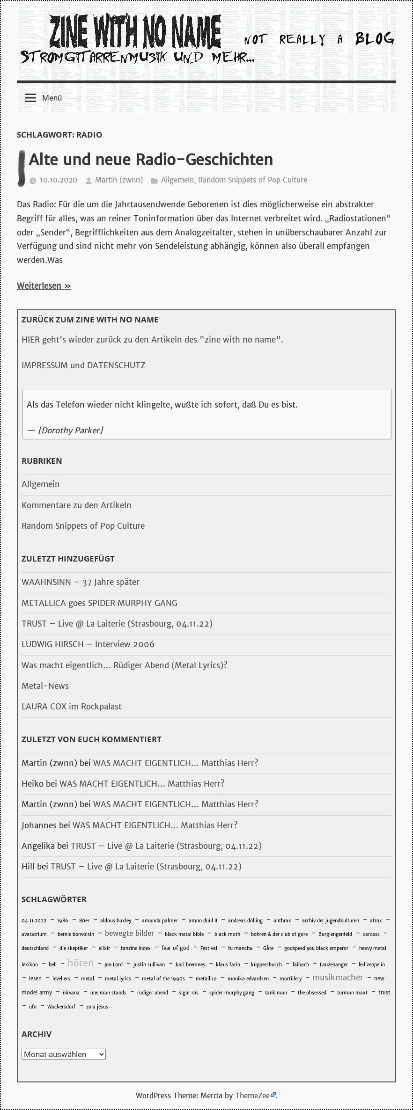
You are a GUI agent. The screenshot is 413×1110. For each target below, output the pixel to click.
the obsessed (312, 993)
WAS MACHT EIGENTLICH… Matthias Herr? (175, 763)
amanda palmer (160, 921)
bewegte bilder (129, 933)
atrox (376, 921)
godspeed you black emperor (316, 948)
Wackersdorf (61, 1007)
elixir (104, 948)
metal (87, 979)
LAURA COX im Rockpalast (72, 706)
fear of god (176, 948)
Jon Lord (113, 965)
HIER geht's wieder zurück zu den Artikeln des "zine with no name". (152, 340)
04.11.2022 (34, 921)
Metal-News (45, 686)
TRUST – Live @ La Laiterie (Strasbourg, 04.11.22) (117, 624)
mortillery (291, 979)
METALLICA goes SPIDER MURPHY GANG (99, 603)
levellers (61, 979)
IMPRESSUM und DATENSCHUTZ (84, 365)
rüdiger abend (152, 993)
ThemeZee (252, 1095)
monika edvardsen (248, 979)
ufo (33, 1007)
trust (384, 992)
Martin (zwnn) (119, 179)
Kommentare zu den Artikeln (77, 505)
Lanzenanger (334, 965)
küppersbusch (266, 965)
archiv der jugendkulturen (330, 921)
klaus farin (228, 965)
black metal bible (184, 934)
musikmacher (337, 977)
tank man (276, 993)
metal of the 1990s (163, 979)
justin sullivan (149, 965)
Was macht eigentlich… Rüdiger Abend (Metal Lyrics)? (125, 665)
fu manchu (240, 948)
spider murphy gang (231, 993)
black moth (227, 934)
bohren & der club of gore (279, 934)
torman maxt (352, 993)
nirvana (71, 993)
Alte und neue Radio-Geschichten (151, 160)
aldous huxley (115, 921)
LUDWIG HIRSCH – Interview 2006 (88, 644)
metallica (206, 979)
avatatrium (34, 934)
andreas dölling (245, 921)
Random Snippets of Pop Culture (252, 179)
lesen (35, 978)
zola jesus (97, 1007)
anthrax (282, 921)
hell (53, 965)
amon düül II (203, 921)
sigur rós (189, 993)
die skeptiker (73, 948)
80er (84, 921)
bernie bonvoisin (76, 934)
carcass (371, 934)
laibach (301, 965)
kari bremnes (190, 965)
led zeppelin (372, 965)
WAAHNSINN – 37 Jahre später (81, 582)
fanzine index (136, 948)
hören (80, 963)
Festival (208, 948)
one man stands (108, 993)
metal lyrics (118, 979)
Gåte (268, 948)
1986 (62, 921)
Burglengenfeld (335, 934)
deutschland (35, 948)
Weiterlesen (39, 286)
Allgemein (177, 179)
